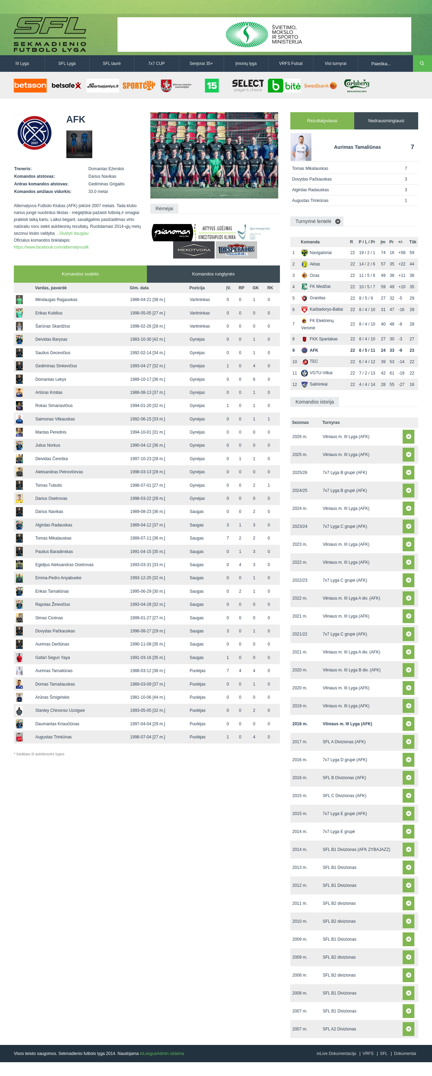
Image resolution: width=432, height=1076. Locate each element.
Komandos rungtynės (213, 274)
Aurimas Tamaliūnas (54, 670)
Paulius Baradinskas (54, 551)
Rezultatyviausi (322, 120)
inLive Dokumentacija (336, 1053)
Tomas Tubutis (48, 485)
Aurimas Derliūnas (52, 644)
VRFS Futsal (290, 63)
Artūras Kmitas (49, 392)
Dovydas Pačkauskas (55, 631)
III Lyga (22, 63)
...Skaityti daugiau (72, 233)
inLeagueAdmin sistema (162, 1053)
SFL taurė (112, 63)
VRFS (368, 1053)
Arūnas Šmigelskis (52, 697)
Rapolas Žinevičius (52, 604)
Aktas (310, 264)
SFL (383, 1053)
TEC (309, 361)
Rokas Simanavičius (54, 405)
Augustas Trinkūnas (53, 737)
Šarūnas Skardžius (52, 326)
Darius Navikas (49, 511)
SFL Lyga (67, 63)
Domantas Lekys (50, 379)
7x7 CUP (156, 63)
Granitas (313, 297)
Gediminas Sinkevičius (56, 365)
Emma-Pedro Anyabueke (58, 577)
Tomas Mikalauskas (53, 538)
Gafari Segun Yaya (52, 657)
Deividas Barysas (51, 339)
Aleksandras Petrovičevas (59, 471)
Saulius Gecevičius (52, 352)
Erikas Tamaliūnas (52, 591)
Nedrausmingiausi (386, 120)
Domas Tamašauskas (55, 684)
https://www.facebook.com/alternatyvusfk (51, 247)
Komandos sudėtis (80, 274)
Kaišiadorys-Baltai (322, 309)
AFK (309, 350)
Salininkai (314, 384)
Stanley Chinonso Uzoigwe (60, 710)
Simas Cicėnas (49, 617)
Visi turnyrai (335, 63)
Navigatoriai (316, 252)
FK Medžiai (315, 286)
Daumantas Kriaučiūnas (57, 723)
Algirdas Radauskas (53, 525)
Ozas (310, 275)
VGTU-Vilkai (316, 372)
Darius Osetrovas (51, 498)
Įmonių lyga (245, 63)
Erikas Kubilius (49, 313)
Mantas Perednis (50, 432)
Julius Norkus (47, 445)
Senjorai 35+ (201, 63)
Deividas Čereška (51, 458)
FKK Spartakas (319, 339)
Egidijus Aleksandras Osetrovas (64, 564)
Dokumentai (405, 1053)
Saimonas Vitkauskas (55, 419)
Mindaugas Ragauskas (56, 299)
